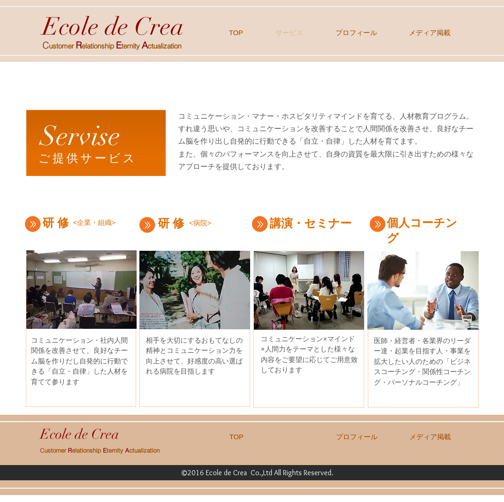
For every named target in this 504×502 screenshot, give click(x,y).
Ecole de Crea (113, 27)
